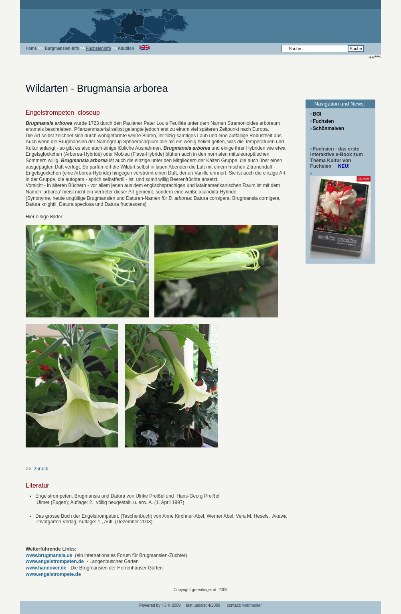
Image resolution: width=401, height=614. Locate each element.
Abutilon (126, 48)
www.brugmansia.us (49, 555)
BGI (317, 114)
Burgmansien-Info (62, 48)
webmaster (252, 605)
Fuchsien (323, 121)
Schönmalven (328, 128)
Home (31, 48)
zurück (41, 469)
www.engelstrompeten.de (55, 561)
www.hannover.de (46, 568)
